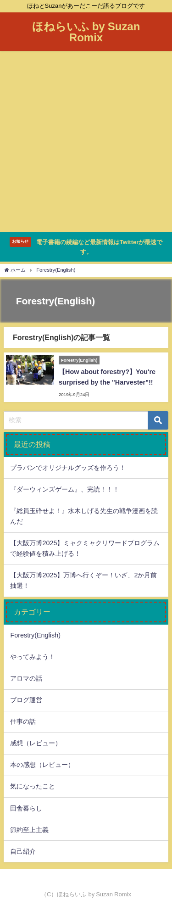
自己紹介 (23, 851)
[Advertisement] (86, 142)
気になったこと (32, 786)
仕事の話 (23, 721)
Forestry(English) (35, 635)
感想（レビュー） (35, 743)
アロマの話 (26, 678)
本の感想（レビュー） (42, 764)
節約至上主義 (29, 830)
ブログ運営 (26, 700)
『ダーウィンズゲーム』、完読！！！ (64, 489)
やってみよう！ (32, 657)
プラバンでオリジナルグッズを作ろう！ (68, 467)
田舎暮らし (26, 808)
